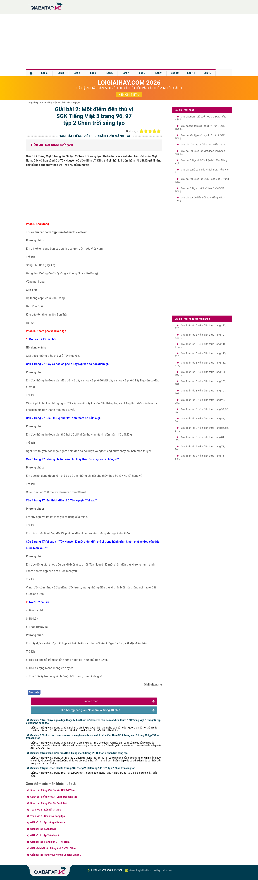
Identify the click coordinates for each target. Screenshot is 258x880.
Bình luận (34, 692)
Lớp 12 (207, 72)
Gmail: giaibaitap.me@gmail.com (150, 870)
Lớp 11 (191, 72)
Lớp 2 (44, 72)
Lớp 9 (158, 72)
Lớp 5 (93, 72)
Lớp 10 (175, 72)
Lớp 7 (126, 72)
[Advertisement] (129, 42)
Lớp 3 (61, 72)
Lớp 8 (142, 72)
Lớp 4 (77, 72)
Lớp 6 (109, 72)
